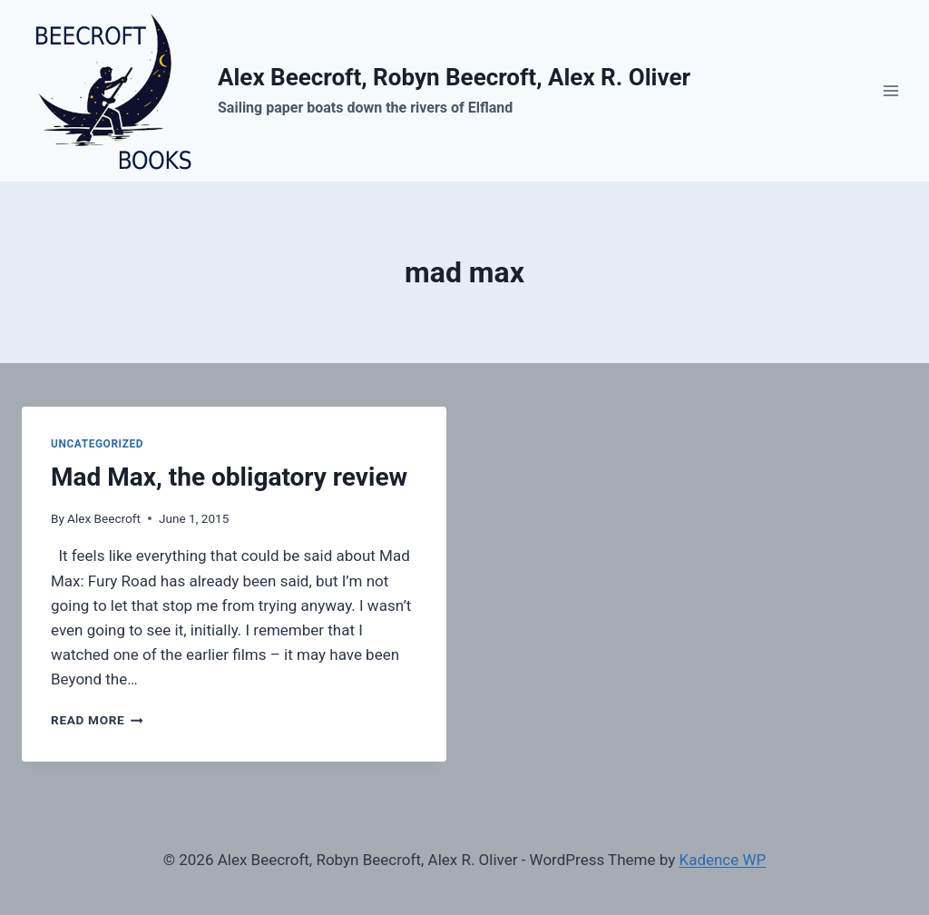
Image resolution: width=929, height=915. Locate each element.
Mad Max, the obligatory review (229, 477)
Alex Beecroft (104, 518)
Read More (97, 720)
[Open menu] (890, 90)
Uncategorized (97, 444)
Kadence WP (722, 860)
